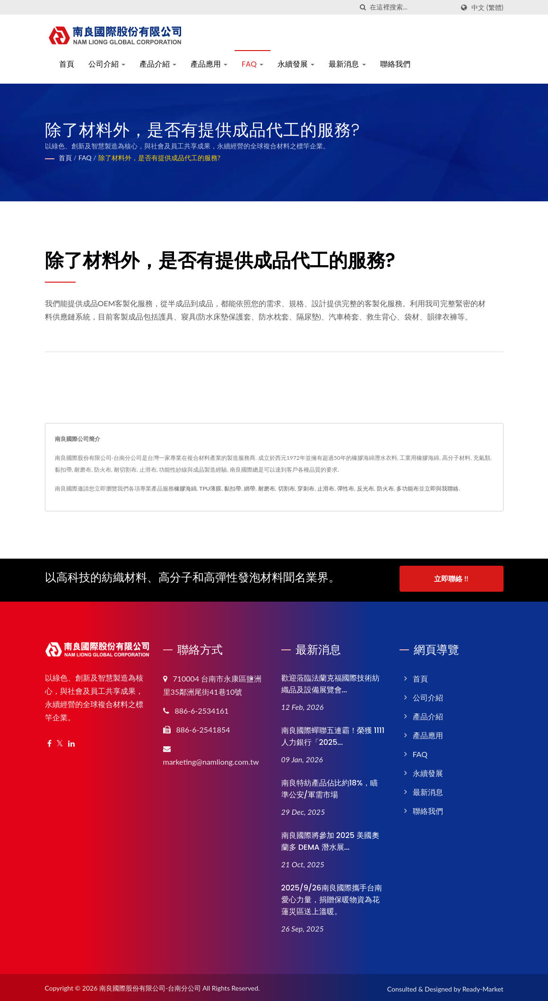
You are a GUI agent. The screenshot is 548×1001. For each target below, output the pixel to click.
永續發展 (296, 64)
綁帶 (249, 488)
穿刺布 (305, 488)
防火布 (385, 488)
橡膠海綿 (185, 488)
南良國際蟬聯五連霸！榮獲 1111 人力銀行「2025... (333, 733)
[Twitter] (59, 740)
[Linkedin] (71, 740)
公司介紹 (106, 64)
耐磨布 (266, 488)
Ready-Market (483, 987)
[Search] (412, 7)
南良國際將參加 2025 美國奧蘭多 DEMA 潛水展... (330, 838)
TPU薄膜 (210, 488)
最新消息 (347, 64)
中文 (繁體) (487, 7)
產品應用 (209, 64)
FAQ (252, 64)
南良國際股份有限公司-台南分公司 (150, 986)
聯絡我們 (395, 64)
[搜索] (363, 7)
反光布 (365, 488)
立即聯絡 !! (451, 578)
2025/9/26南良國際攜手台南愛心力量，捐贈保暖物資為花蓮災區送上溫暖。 (331, 897)
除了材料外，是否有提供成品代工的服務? (159, 158)
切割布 (286, 488)
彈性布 (345, 488)
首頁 (66, 64)
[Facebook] (49, 740)
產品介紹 (157, 64)
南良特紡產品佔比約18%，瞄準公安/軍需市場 (329, 786)
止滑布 (325, 488)
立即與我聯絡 (442, 488)
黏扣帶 (232, 488)
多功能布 (407, 488)
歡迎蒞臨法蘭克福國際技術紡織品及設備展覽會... (330, 681)
